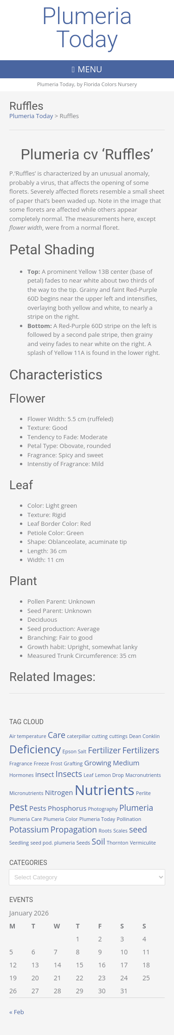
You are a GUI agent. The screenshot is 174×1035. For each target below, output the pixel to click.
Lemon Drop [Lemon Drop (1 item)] (109, 775)
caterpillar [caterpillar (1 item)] (78, 736)
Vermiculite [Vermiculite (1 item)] (143, 842)
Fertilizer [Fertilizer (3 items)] (104, 750)
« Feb (16, 1012)
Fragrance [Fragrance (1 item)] (20, 763)
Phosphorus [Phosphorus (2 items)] (67, 808)
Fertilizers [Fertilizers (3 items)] (140, 750)
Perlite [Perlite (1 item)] (143, 793)
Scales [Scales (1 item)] (120, 830)
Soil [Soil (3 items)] (98, 841)
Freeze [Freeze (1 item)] (41, 763)
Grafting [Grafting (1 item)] (73, 763)
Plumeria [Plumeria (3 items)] (136, 807)
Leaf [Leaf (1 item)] (88, 775)
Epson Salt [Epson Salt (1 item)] (74, 751)
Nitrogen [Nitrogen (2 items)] (59, 792)
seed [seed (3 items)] (138, 829)
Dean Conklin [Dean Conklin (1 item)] (144, 736)
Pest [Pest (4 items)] (18, 807)
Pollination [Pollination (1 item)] (128, 819)
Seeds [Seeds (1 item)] (83, 842)
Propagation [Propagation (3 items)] (74, 829)
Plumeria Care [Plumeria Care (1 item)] (25, 819)
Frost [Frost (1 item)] (56, 763)
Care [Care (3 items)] (56, 734)
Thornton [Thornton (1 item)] (117, 842)
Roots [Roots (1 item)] (104, 830)
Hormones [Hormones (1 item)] (21, 775)
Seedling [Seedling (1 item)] (19, 842)
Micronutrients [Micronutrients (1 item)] (26, 793)
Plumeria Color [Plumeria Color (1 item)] (61, 819)
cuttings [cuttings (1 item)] (118, 736)
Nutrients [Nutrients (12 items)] (105, 790)
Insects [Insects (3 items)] (69, 773)
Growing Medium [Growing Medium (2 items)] (111, 762)
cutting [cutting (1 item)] (100, 736)
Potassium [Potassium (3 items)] (29, 829)
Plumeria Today (87, 28)
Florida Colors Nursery (110, 84)
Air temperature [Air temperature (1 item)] (27, 736)
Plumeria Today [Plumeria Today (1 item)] (97, 819)
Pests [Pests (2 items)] (37, 808)
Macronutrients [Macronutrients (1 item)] (143, 775)
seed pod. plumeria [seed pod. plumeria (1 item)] (52, 842)
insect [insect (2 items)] (44, 774)
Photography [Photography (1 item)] (103, 809)
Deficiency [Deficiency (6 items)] (35, 749)
